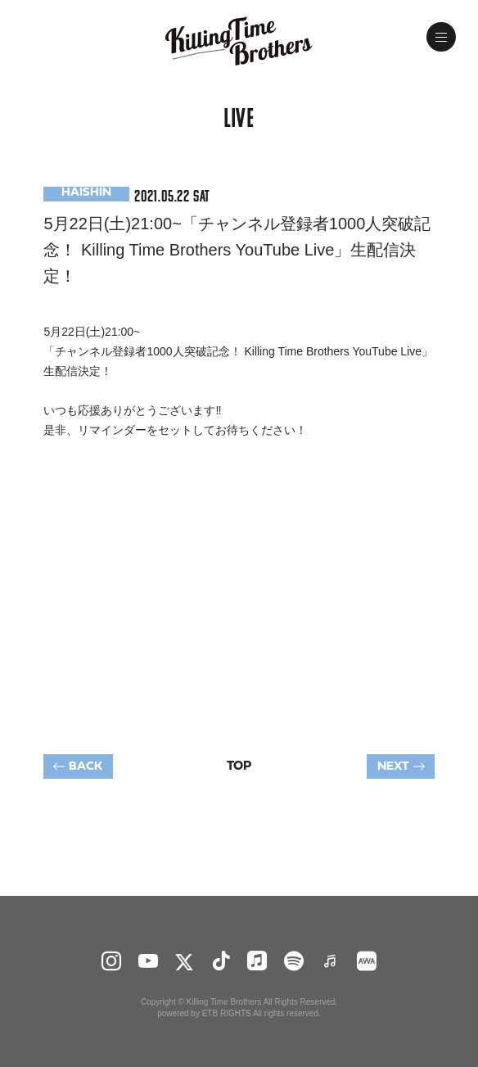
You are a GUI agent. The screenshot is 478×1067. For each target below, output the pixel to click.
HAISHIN (86, 193)
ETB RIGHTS (226, 1013)
